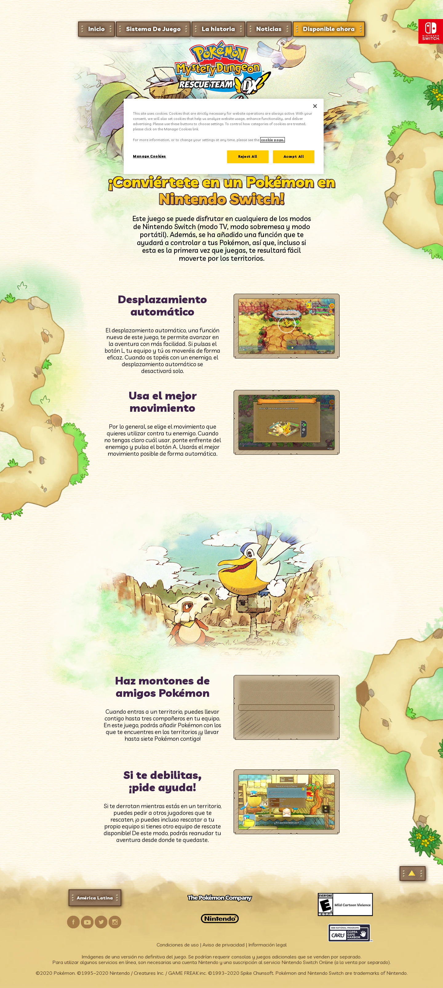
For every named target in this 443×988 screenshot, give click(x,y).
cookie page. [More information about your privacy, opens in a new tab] (272, 140)
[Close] (315, 106)
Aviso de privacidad (223, 945)
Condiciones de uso (178, 945)
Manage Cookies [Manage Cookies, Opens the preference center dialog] (149, 156)
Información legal (267, 945)
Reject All (247, 156)
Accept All (294, 156)
